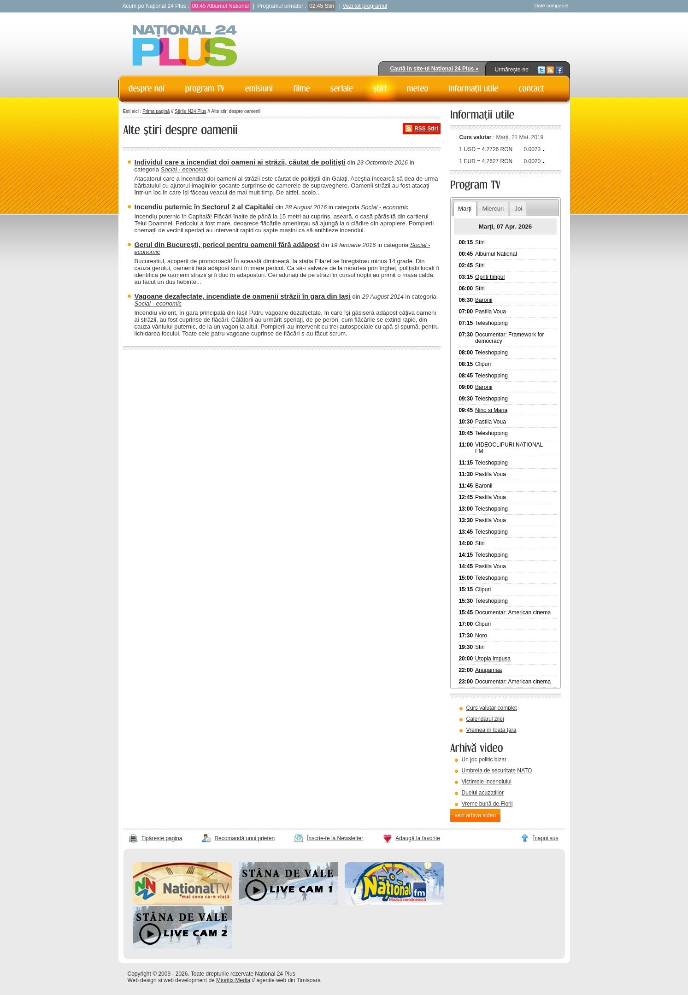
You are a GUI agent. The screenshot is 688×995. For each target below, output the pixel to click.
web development (185, 980)
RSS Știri (426, 128)
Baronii (483, 300)
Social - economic (184, 169)
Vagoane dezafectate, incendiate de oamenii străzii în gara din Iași (243, 296)
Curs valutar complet (491, 708)
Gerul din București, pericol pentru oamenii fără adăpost (227, 244)
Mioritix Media (233, 980)
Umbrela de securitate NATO (497, 770)
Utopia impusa (493, 658)
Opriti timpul (490, 277)
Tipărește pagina (161, 838)
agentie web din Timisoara (288, 980)
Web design (142, 980)
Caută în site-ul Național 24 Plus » (434, 68)
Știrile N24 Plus (190, 111)
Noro (481, 635)
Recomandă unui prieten (244, 838)
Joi (518, 208)
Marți (464, 208)
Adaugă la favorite (417, 838)
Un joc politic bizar (484, 759)
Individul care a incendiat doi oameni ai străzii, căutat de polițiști (240, 162)
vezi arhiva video (475, 815)
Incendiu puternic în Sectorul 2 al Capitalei (204, 207)
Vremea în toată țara (491, 730)
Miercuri (493, 208)
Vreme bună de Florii (487, 804)
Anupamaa (488, 670)
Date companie (552, 5)
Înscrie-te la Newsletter (335, 838)
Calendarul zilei (485, 719)
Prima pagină (156, 111)
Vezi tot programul (364, 6)
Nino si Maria (491, 410)
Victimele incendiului (487, 781)
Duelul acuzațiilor (483, 792)
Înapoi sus (546, 838)
